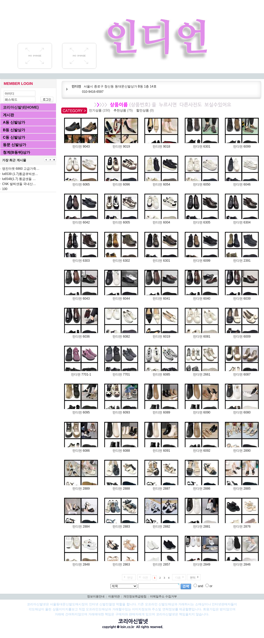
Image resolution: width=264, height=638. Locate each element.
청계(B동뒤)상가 (16, 152)
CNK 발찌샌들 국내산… (19, 184)
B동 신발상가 (14, 130)
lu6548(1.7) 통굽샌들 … (19, 179)
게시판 (8, 115)
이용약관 (114, 596)
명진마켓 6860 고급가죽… (20, 169)
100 (4, 189)
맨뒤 (192, 577)
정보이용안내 (96, 596)
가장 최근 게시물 (14, 160)
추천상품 (124, 110)
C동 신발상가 (14, 137)
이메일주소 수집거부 (163, 596)
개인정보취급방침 (135, 596)
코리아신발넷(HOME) (21, 107)
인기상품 (100, 110)
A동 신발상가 (14, 122)
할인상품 (145, 110)
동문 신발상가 (14, 145)
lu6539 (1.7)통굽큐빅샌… (20, 174)
